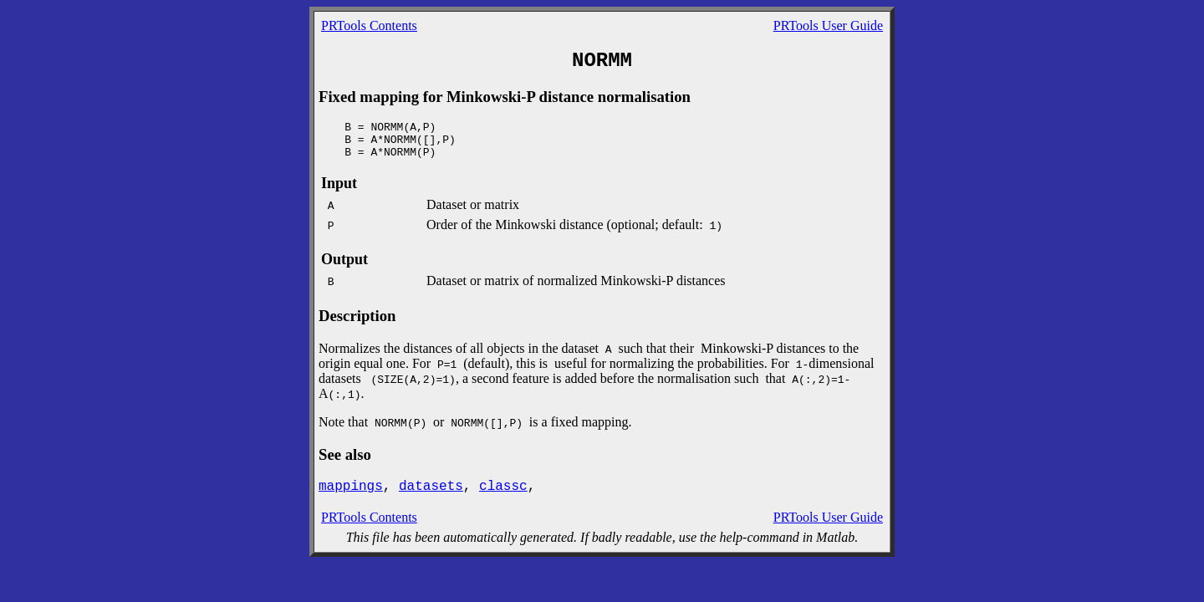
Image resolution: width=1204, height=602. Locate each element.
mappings (351, 486)
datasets (431, 486)
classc (503, 486)
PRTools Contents (369, 25)
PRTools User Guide (828, 25)
